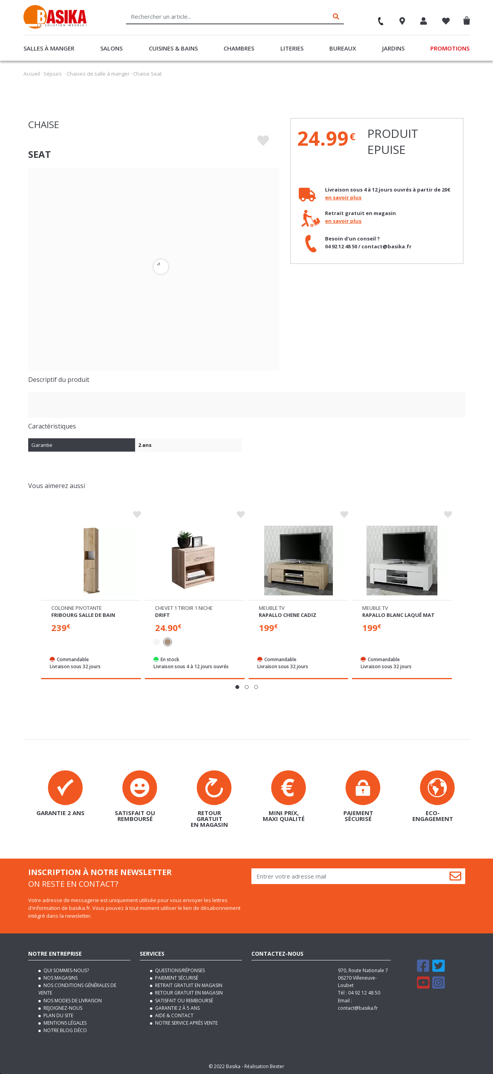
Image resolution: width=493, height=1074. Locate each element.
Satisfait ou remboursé (183, 1000)
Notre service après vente (186, 1023)
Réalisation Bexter (264, 1066)
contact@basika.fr (358, 1008)
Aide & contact (173, 1015)
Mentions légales (64, 1023)
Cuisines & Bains (173, 48)
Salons (111, 48)
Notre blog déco (64, 1030)
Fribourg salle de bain (83, 614)
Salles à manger (48, 48)
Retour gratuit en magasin (188, 992)
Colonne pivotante (76, 607)
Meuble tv (272, 607)
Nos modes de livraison (72, 1000)
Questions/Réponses (179, 970)
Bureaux (342, 48)
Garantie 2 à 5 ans (177, 1008)
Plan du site (57, 1015)
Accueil (31, 73)
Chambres (239, 48)
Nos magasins (60, 978)
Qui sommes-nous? (65, 970)
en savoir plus (343, 197)
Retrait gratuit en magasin (188, 985)
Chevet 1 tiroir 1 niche (184, 607)
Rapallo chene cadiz (287, 614)
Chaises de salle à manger (98, 73)
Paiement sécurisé (176, 978)
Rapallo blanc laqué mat (398, 614)
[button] (237, 687)
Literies (291, 48)
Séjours (52, 73)
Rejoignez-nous (62, 1008)
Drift (162, 614)
